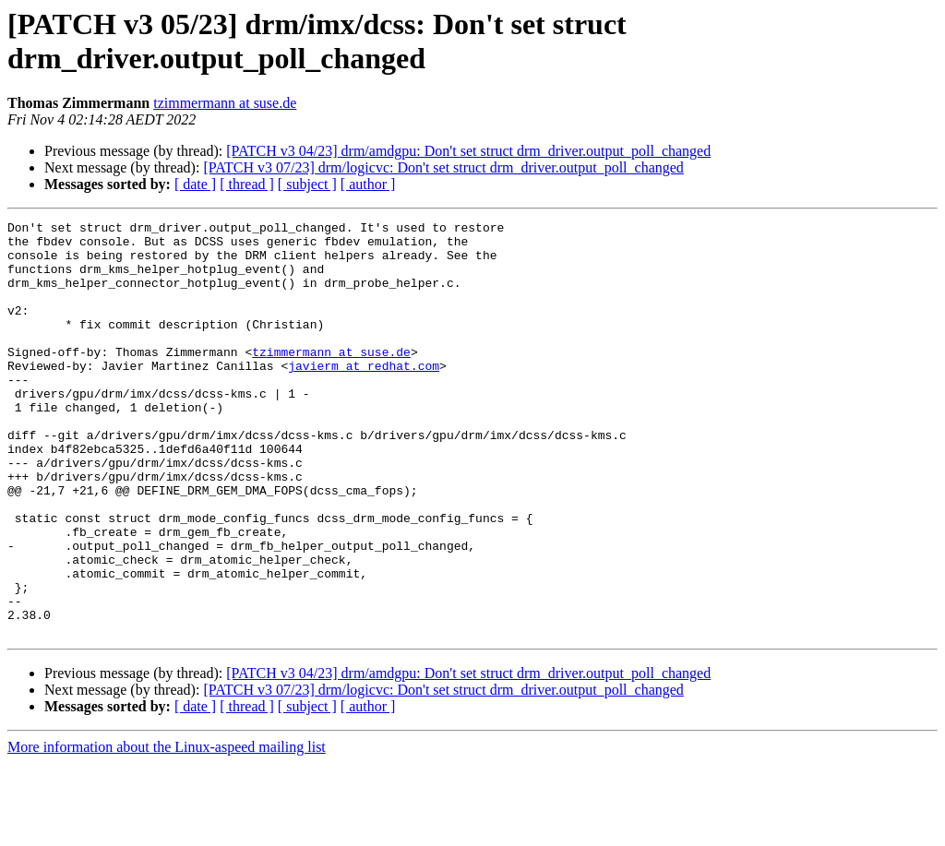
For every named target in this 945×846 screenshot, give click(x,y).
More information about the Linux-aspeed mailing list (166, 830)
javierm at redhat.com (363, 395)
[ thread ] (247, 184)
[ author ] (368, 184)
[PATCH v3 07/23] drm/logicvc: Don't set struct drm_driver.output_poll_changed (443, 167)
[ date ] (195, 184)
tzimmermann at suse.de (224, 103)
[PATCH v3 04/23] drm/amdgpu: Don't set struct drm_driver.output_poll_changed (468, 151)
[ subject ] (307, 184)
